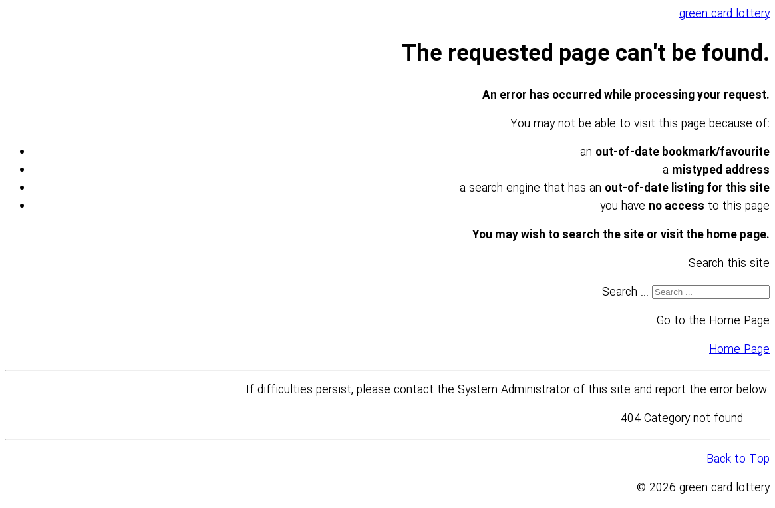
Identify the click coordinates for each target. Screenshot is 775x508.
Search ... (625, 293)
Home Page (739, 350)
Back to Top (738, 460)
